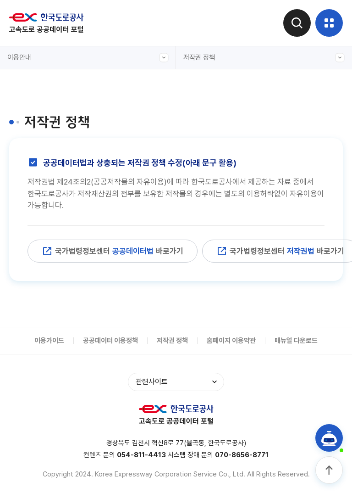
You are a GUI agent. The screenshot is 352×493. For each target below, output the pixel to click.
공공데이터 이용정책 (110, 340)
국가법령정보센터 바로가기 (112, 251)
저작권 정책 (264, 57)
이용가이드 (49, 340)
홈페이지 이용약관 (231, 340)
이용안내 (88, 57)
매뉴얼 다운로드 (296, 340)
